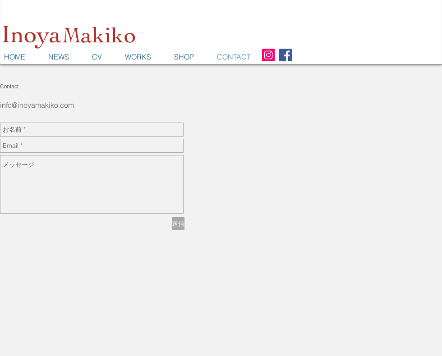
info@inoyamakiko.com (37, 105)
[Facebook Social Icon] (285, 55)
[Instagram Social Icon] (268, 55)
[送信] (178, 223)
